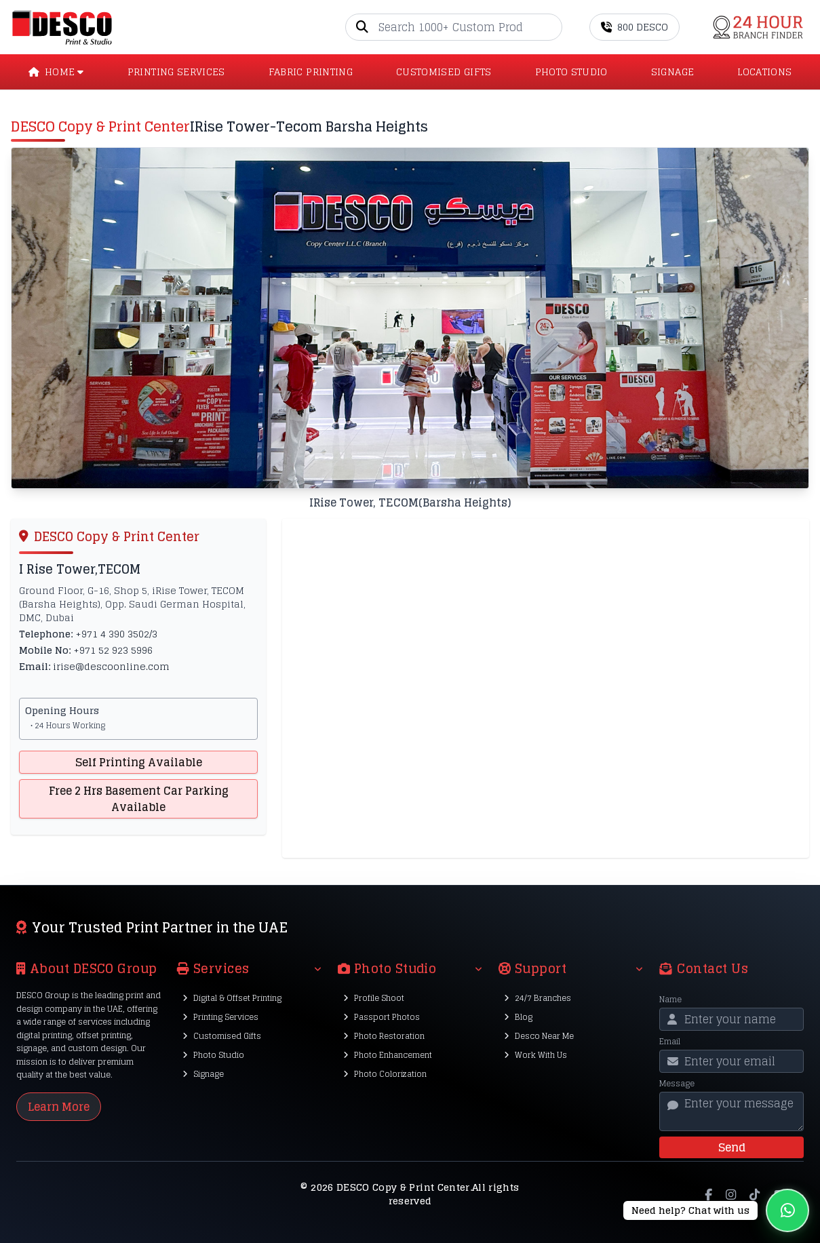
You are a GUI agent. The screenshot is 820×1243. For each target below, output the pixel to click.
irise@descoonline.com (111, 666)
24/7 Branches (537, 998)
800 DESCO (634, 26)
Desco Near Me (539, 1036)
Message (677, 1083)
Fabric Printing (311, 72)
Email (669, 1041)
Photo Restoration (384, 1036)
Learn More (59, 1106)
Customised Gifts (221, 1036)
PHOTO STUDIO (571, 72)
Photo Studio (213, 1055)
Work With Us (535, 1055)
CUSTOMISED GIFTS (444, 72)
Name (670, 999)
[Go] (551, 27)
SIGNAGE (672, 72)
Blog (518, 1017)
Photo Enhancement (387, 1055)
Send (731, 1147)
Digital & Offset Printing (231, 998)
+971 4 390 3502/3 (116, 633)
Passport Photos (381, 1017)
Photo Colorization (385, 1074)
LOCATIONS (764, 72)
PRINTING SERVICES (176, 72)
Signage (203, 1074)
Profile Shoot (373, 998)
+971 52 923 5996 (113, 650)
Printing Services (220, 1017)
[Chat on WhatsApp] (716, 1210)
